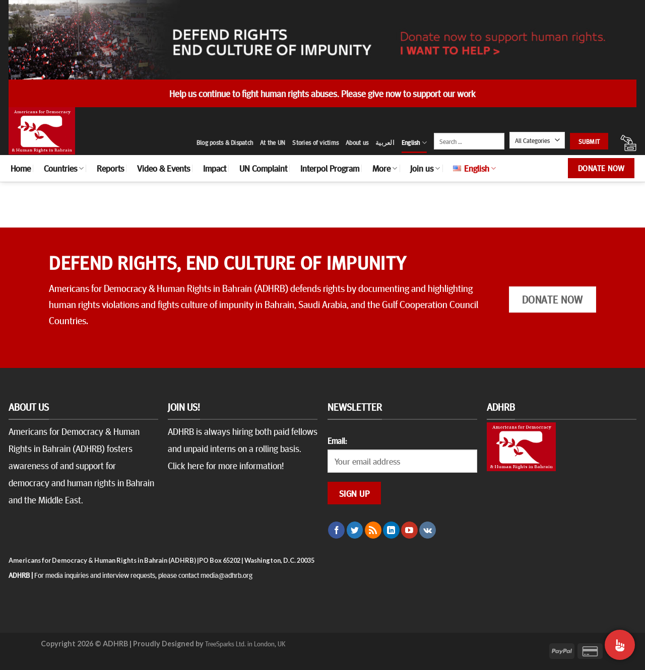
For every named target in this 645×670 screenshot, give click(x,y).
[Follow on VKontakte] (427, 530)
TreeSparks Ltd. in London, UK (245, 643)
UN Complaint (263, 168)
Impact (214, 168)
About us (357, 142)
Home (21, 168)
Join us (425, 168)
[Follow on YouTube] (409, 530)
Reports (110, 168)
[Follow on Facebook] (336, 530)
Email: (337, 440)
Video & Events (163, 168)
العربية (385, 142)
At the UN (272, 142)
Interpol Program (329, 168)
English (414, 142)
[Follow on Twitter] (355, 530)
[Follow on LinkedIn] (391, 530)
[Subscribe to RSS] (373, 530)
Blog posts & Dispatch (225, 142)
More (384, 168)
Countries (64, 168)
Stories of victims (315, 142)
